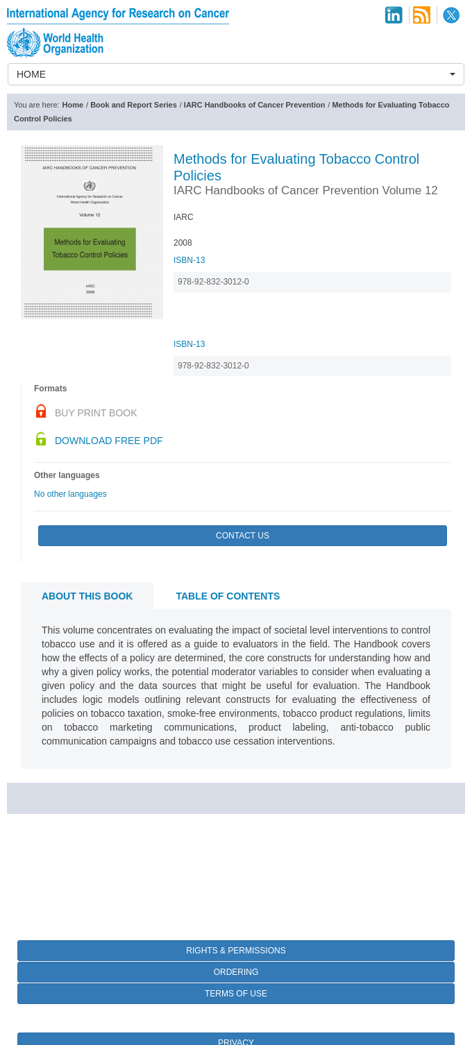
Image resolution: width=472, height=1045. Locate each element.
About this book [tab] (87, 596)
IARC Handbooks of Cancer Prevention (255, 105)
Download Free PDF (109, 440)
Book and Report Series (133, 105)
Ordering (236, 972)
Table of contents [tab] (228, 596)
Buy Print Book (96, 412)
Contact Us (242, 536)
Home (73, 105)
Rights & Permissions (235, 950)
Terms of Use (236, 994)
